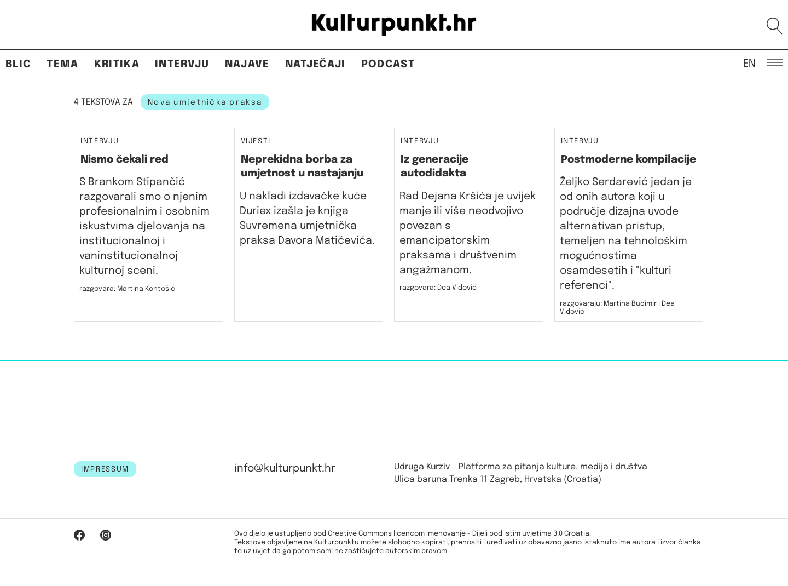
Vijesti (256, 141)
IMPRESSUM (105, 469)
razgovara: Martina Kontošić (127, 288)
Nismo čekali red (124, 159)
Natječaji (315, 64)
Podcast (388, 64)
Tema (62, 64)
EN (749, 63)
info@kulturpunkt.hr (284, 468)
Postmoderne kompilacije (628, 159)
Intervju (182, 64)
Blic (18, 64)
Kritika (117, 64)
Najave (247, 64)
